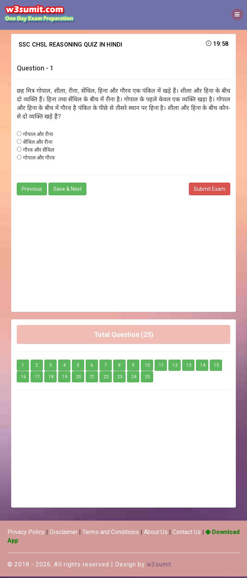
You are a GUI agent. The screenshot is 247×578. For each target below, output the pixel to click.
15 (216, 367)
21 (92, 378)
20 (78, 378)
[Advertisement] (123, 252)
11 (161, 367)
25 (147, 378)
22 (106, 378)
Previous (32, 190)
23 (120, 378)
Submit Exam (209, 190)
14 (202, 367)
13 (188, 367)
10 (147, 367)
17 (37, 378)
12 (175, 367)
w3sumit (159, 565)
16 (23, 378)
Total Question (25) (123, 336)
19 (64, 378)
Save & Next (67, 190)
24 (133, 378)
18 (51, 378)
